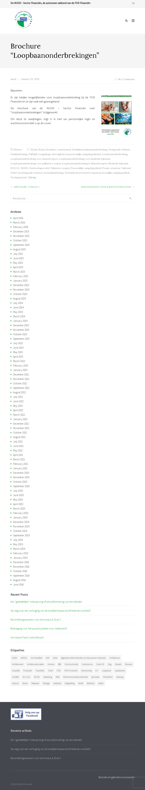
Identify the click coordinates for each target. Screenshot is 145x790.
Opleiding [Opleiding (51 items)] (47, 677)
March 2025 (19, 271)
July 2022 (18, 396)
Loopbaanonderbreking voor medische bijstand (84, 158)
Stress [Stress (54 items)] (25, 683)
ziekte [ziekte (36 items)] (100, 683)
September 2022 (21, 387)
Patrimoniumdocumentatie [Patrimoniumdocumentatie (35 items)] (75, 677)
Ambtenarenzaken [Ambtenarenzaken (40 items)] (35, 664)
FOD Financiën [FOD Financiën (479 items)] (71, 670)
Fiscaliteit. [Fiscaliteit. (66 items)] (40, 670)
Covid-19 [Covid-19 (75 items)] (100, 664)
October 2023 (20, 334)
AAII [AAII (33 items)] (47, 657)
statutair (115, 168)
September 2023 (21, 338)
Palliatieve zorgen (60, 168)
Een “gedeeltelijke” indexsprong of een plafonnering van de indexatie (46, 601)
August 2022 (19, 392)
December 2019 (21, 522)
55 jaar (41, 149)
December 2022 (21, 374)
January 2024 (20, 320)
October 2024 (20, 294)
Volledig (32, 177)
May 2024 (18, 312)
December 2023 (21, 325)
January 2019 (20, 557)
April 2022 (18, 410)
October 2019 (20, 531)
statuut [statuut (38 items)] (15, 683)
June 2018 (18, 584)
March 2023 (19, 361)
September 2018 (21, 575)
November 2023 (21, 329)
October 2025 (20, 240)
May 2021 (18, 450)
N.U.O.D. (15, 168)
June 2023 (18, 347)
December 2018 (21, 562)
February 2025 (20, 276)
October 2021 (20, 432)
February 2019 (20, 553)
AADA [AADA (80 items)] (14, 657)
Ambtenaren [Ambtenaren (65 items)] (17, 664)
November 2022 (21, 379)
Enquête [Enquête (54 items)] (16, 670)
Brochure (51, 149)
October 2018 (20, 571)
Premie (106, 168)
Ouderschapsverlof (39, 168)
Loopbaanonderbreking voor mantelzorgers (34, 158)
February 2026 (20, 227)
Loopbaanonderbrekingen (76, 163)
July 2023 (18, 343)
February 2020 (20, 513)
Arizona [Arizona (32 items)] (51, 664)
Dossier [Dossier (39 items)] (118, 664)
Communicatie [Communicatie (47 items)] (71, 664)
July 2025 (18, 253)
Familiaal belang (19, 154)
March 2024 (19, 316)
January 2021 (20, 468)
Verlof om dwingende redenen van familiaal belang (37, 172)
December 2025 (21, 231)
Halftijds (33, 154)
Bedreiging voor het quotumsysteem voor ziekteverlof (39, 628)
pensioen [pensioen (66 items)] (95, 677)
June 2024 (18, 307)
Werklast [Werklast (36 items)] (90, 683)
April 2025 (18, 267)
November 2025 (21, 236)
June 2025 (18, 258)
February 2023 (20, 365)
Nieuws (18, 149)
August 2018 (19, 580)
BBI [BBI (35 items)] (59, 664)
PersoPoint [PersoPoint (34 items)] (108, 677)
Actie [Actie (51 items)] (55, 657)
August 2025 (19, 249)
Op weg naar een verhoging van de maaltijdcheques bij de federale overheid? (51, 610)
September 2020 (21, 486)
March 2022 (19, 414)
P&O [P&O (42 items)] (58, 677)
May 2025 (18, 262)
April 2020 (18, 504)
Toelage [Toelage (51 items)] (46, 683)
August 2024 (19, 298)
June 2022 (18, 401)
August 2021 (19, 437)
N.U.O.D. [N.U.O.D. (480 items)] (26, 677)
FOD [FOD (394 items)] (59, 670)
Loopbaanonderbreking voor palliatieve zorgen (36, 163)
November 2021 (21, 428)
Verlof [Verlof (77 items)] (80, 683)
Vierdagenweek (19, 177)
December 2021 (21, 423)
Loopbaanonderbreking (115, 154)
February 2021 (20, 463)
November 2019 (21, 526)
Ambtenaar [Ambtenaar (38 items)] (114, 657)
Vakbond (126, 168)
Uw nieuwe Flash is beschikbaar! (27, 637)
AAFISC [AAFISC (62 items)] (24, 657)
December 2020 (21, 472)
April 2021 (18, 455)
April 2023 (18, 356)
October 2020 (20, 481)
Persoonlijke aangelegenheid (86, 168)
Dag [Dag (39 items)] (109, 664)
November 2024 (21, 289)
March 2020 (19, 508)
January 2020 (20, 517)
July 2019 (18, 539)
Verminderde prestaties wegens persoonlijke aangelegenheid (97, 172)
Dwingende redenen (119, 149)
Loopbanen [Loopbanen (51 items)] (120, 670)
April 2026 (18, 218)
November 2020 (21, 477)
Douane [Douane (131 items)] (128, 664)
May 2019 (18, 544)
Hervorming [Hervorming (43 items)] (86, 670)
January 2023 (20, 370)
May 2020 (18, 499)
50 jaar (34, 149)
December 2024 (21, 285)
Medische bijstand (118, 163)
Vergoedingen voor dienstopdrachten (106, 186)
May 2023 (18, 352)
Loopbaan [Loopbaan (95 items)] (106, 670)
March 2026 (19, 222)
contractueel (64, 149)
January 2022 (20, 419)
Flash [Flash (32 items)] (50, 670)
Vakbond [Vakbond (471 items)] (57, 683)
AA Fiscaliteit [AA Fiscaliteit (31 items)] (36, 657)
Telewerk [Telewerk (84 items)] (35, 683)
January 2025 (20, 280)
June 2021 (18, 446)
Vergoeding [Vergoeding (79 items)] (70, 683)
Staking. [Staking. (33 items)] (120, 677)
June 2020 (18, 495)
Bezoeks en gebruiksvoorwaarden (117, 777)
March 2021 (19, 459)
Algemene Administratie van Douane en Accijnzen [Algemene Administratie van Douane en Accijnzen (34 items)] (83, 657)
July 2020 (18, 490)
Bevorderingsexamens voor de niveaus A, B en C (36, 619)
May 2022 (18, 405)
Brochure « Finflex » (27, 186)
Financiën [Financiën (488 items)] (27, 670)
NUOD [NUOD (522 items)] (37, 677)
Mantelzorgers (99, 163)
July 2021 (18, 441)
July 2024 (18, 303)
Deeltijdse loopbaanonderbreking (89, 149)
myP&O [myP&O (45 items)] (15, 677)
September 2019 (21, 535)
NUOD (24, 168)
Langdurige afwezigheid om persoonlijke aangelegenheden (70, 154)
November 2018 (21, 566)
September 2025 (21, 244)
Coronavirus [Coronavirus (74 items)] (87, 664)
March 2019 (19, 548)
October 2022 (20, 383)
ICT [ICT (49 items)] (96, 670)
